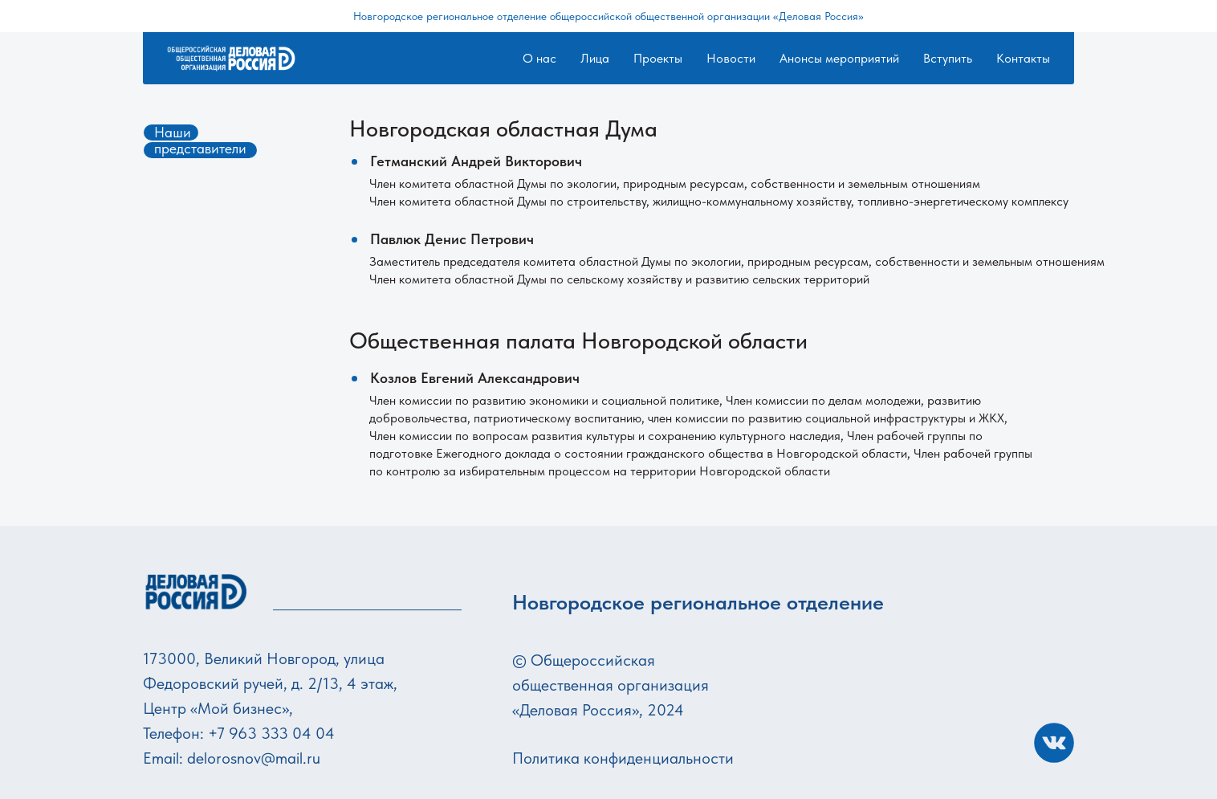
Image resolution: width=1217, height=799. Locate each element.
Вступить (947, 58)
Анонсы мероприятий (839, 58)
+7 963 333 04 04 (271, 733)
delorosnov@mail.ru (253, 758)
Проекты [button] (657, 58)
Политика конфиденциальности (623, 758)
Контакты (1023, 58)
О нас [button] (539, 58)
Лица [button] (594, 58)
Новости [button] (730, 58)
